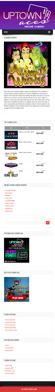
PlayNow (7, 195)
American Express (10, 322)
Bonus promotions (10, 327)
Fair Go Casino (9, 348)
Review (43, 131)
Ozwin (7, 345)
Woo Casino (8, 193)
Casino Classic (9, 203)
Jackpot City (8, 208)
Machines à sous (10, 371)
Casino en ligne (9, 373)
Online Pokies (9, 350)
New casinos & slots (11, 330)
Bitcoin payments (10, 325)
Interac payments (10, 320)
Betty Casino (9, 211)
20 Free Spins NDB (29, 389)
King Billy (8, 200)
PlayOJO (7, 368)
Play (39, 133)
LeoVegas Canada (10, 190)
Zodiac (7, 365)
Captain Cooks (9, 206)
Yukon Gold (8, 198)
